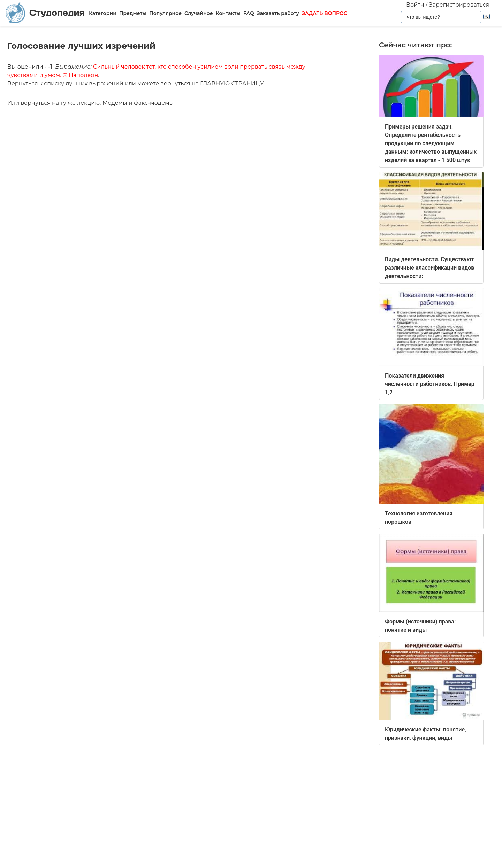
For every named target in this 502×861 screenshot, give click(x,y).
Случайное (198, 13)
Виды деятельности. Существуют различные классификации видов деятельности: (429, 267)
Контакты (228, 13)
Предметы (132, 13)
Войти (415, 4)
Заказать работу (278, 13)
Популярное (165, 13)
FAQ (248, 13)
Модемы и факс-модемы (138, 103)
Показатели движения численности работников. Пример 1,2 (429, 384)
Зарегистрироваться (459, 4)
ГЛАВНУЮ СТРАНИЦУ (232, 83)
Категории (102, 13)
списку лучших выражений (83, 83)
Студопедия (45, 13)
